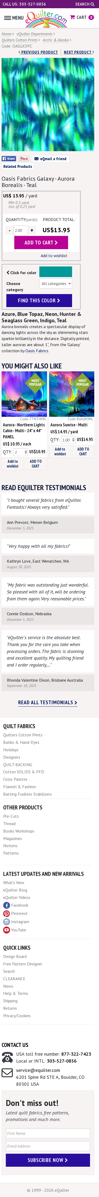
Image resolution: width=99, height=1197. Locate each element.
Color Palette (15, 779)
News (8, 986)
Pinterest (15, 913)
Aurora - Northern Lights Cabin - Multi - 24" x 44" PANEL (24, 431)
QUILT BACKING (17, 764)
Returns (10, 1008)
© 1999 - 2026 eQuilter (48, 1190)
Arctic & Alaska (56, 40)
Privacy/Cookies (17, 1015)
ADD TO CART (36, 464)
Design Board (15, 956)
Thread (9, 823)
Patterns (11, 853)
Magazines (12, 838)
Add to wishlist (54, 255)
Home (6, 33)
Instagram (16, 921)
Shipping (10, 1000)
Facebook (15, 905)
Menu (13, 17)
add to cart (41, 242)
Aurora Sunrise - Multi (68, 425)
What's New (13, 882)
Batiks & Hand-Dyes (21, 742)
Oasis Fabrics (36, 350)
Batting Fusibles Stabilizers (27, 794)
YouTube (14, 930)
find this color (39, 300)
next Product (79, 52)
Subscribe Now (48, 1160)
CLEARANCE (14, 978)
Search (84, 4)
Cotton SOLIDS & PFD (23, 771)
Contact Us (15, 1045)
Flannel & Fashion (19, 786)
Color (55, 271)
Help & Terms (15, 993)
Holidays (10, 749)
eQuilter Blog (15, 890)
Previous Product (38, 52)
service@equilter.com (38, 1070)
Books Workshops (18, 831)
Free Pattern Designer (22, 963)
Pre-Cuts (11, 816)
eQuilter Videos (16, 897)
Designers (11, 757)
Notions (10, 845)
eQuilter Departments (34, 33)
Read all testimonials (48, 702)
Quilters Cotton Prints (19, 40)
